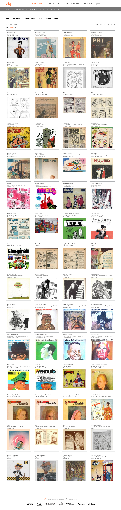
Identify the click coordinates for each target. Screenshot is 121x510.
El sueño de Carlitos (13, 215)
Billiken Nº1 (10, 34)
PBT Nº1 (93, 34)
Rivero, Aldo (38, 244)
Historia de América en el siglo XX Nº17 (102, 306)
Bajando (65, 276)
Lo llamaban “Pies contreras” (71, 155)
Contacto (88, 3)
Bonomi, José (66, 62)
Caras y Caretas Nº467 (97, 215)
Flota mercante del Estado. (15, 427)
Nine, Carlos (38, 123)
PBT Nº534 (10, 64)
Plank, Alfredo (11, 364)
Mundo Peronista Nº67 (14, 396)
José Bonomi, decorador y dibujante (73, 64)
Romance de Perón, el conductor (45, 427)
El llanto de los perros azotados (16, 306)
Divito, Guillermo (67, 32)
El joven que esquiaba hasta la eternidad (102, 276)
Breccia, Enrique (11, 274)
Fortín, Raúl (38, 364)
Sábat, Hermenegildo (40, 304)
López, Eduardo (95, 334)
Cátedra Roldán (72, 499)
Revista (13, 27)
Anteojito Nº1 (11, 125)
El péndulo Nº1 (39, 366)
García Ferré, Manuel (12, 123)
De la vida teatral (96, 185)
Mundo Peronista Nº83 (70, 396)
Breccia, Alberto (11, 153)
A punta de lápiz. (12, 94)
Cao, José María (95, 213)
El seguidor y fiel (68, 94)
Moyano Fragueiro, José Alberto (99, 364)
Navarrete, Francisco (96, 32)
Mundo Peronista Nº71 (41, 396)
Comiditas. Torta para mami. (99, 125)
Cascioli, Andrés (11, 244)
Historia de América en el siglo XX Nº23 (102, 336)
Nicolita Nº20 (67, 366)
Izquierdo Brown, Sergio (69, 244)
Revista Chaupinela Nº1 (14, 245)
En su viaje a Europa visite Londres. (101, 396)
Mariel (92, 245)
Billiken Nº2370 (39, 155)
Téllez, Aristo (94, 153)
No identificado (11, 32)
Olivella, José (10, 62)
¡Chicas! (65, 34)
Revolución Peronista (41, 276)
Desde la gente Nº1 (41, 125)
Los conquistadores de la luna (16, 185)
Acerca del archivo (72, 3)
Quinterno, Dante (67, 153)
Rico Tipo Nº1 (39, 64)
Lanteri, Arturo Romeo (96, 183)
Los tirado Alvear (68, 245)
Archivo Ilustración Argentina (55, 499)
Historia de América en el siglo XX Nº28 (18, 336)
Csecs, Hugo (38, 153)
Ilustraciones (37, 3)
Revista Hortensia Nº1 (69, 215)
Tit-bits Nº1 (38, 185)
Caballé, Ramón (95, 62)
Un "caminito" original (41, 215)
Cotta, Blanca (94, 123)
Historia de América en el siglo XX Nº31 (18, 366)
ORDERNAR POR (12, 25)
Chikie (9, 183)
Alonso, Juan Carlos (40, 93)
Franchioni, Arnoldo (68, 183)
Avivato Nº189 (67, 185)
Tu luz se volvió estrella (69, 427)
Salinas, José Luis (39, 183)
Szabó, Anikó (38, 213)
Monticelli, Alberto (95, 395)
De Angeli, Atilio (11, 213)
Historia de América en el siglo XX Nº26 (46, 336)
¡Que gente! (94, 64)
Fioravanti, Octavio (40, 32)
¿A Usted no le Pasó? (97, 94)
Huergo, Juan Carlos (96, 425)
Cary (8, 425)
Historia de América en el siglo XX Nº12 (74, 306)
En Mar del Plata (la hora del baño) (101, 427)
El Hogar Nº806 (39, 34)
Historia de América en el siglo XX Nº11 (74, 336)
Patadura (38, 245)
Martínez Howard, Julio (41, 334)
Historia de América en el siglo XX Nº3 (46, 306)
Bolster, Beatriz (95, 244)
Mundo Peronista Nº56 (97, 366)
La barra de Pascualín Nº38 (99, 457)
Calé (64, 93)
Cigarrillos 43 (11, 457)
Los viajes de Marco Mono (15, 276)
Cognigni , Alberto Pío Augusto (71, 213)
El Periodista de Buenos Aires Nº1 (73, 125)
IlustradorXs (53, 3)
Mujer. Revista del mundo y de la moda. (102, 155)
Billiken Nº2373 (11, 155)
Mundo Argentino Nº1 (41, 94)
